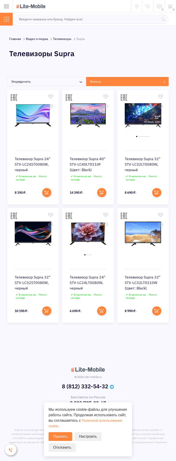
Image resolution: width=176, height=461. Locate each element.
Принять (60, 436)
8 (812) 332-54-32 (85, 387)
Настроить (88, 436)
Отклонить (62, 447)
